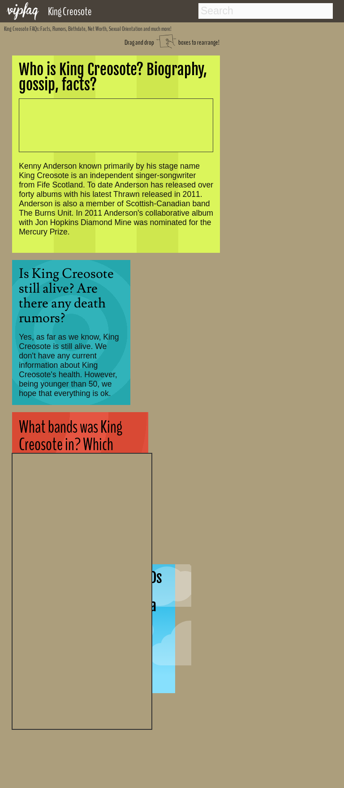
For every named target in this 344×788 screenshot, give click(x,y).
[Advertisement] (82, 590)
